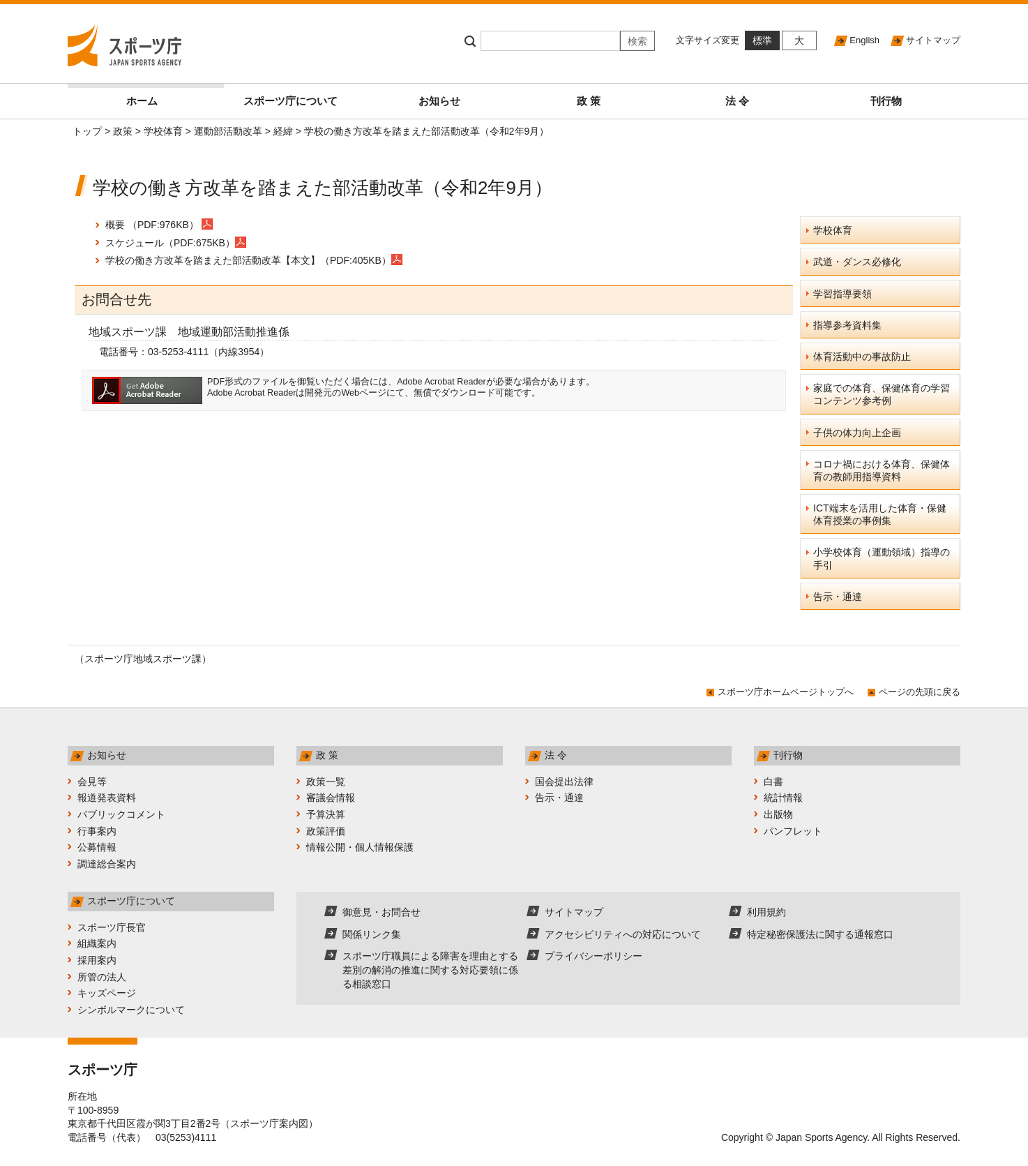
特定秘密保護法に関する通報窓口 (820, 934)
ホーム (171, 95)
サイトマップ (933, 40)
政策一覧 (325, 781)
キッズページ (106, 993)
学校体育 (163, 131)
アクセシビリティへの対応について (623, 934)
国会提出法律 (564, 781)
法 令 (737, 101)
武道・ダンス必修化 (857, 261)
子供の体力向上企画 (857, 432)
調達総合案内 (106, 863)
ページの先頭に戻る (919, 692)
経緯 (283, 131)
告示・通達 (837, 596)
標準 (762, 40)
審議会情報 (330, 797)
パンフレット (793, 831)
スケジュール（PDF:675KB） (175, 242)
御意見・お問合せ (381, 912)
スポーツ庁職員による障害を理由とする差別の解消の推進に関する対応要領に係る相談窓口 (430, 969)
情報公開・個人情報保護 (360, 847)
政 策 (588, 101)
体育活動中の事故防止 (862, 356)
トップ (87, 131)
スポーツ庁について (290, 101)
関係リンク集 (371, 934)
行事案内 (96, 831)
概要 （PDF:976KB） (152, 224)
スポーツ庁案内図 (269, 1123)
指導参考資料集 (847, 325)
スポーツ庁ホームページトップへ (786, 692)
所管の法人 (101, 976)
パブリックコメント (121, 814)
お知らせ (439, 101)
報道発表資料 (106, 797)
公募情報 (96, 847)
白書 (773, 781)
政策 (123, 131)
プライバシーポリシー (593, 956)
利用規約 (766, 912)
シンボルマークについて (131, 1009)
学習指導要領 (842, 293)
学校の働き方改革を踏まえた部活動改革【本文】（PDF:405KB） (253, 260)
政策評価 (325, 831)
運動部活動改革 (228, 131)
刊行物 (886, 101)
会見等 (92, 781)
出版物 (778, 814)
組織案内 (96, 943)
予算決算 (325, 814)
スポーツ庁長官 (111, 927)
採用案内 (96, 960)
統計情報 (783, 797)
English (864, 40)
